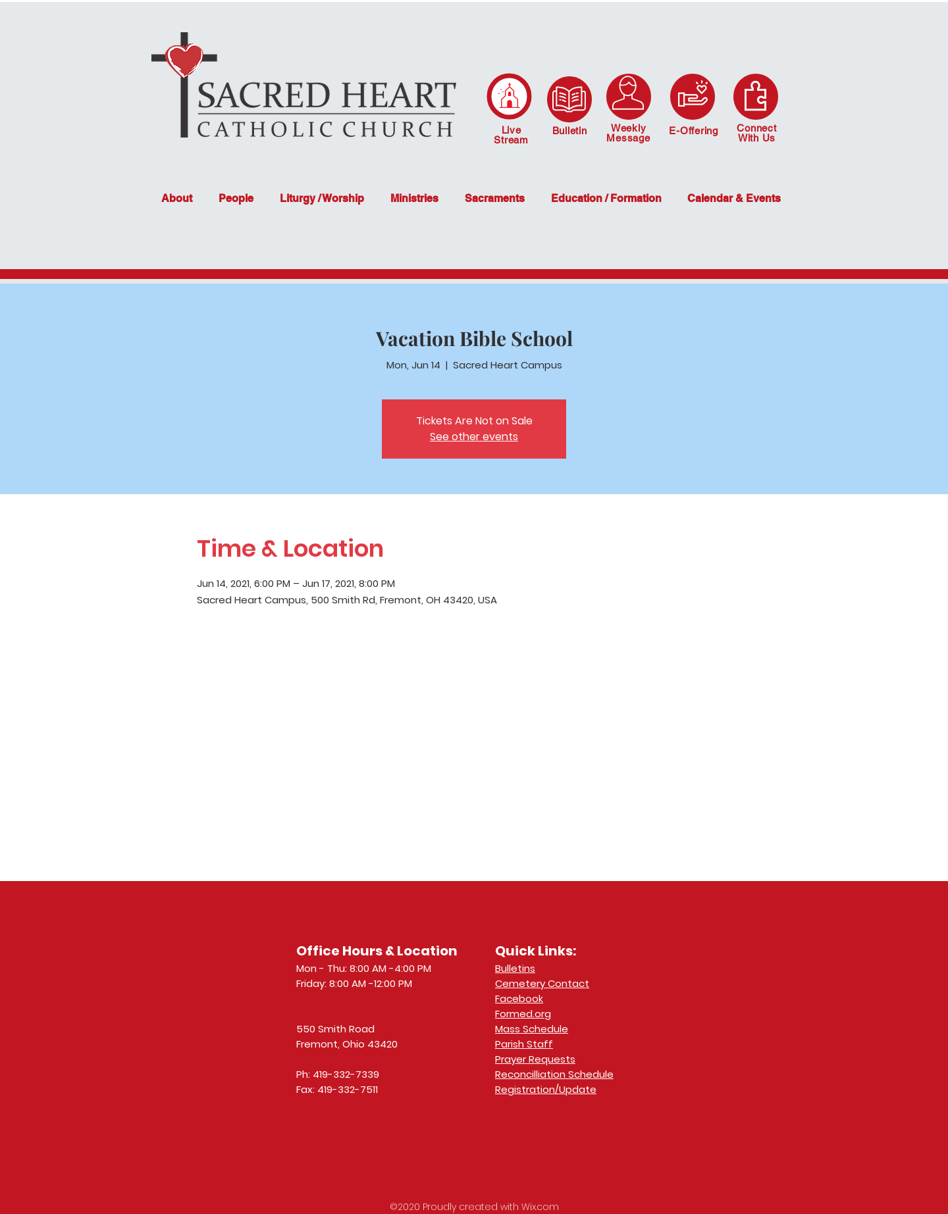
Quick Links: (535, 951)
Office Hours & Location (377, 951)
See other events (474, 436)
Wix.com (540, 1206)
